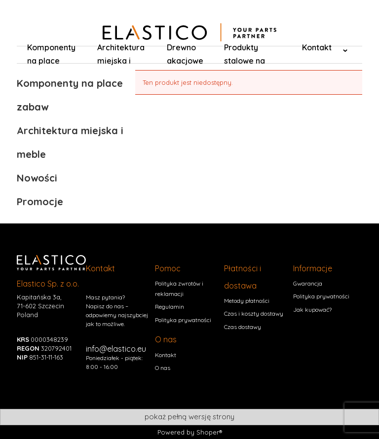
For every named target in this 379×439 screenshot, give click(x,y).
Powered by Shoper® (189, 432)
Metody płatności (246, 300)
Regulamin (169, 306)
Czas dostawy (242, 326)
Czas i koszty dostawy (253, 313)
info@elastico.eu (116, 349)
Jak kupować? (312, 309)
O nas (162, 367)
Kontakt (165, 355)
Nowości (37, 178)
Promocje (40, 201)
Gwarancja (307, 283)
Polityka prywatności (183, 320)
